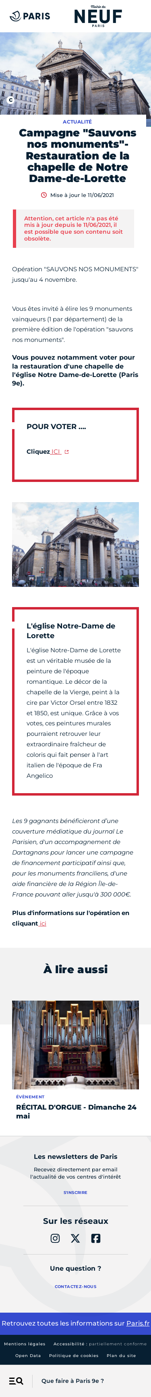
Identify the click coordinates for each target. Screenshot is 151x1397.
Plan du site (121, 1355)
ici (42, 923)
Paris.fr (138, 1323)
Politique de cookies (74, 1355)
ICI (56, 451)
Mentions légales (25, 1344)
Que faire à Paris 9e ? (72, 1380)
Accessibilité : (100, 1344)
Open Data (28, 1355)
